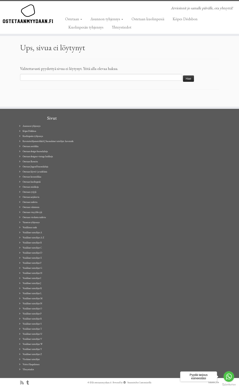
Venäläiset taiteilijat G (32, 267)
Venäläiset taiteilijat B (32, 242)
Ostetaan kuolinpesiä (148, 18)
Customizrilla (145, 382)
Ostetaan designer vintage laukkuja (38, 156)
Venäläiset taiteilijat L (32, 293)
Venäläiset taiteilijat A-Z (33, 237)
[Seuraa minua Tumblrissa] (29, 383)
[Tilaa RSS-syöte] (23, 383)
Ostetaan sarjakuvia (31, 196)
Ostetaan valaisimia (31, 207)
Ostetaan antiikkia (30, 146)
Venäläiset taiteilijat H (32, 273)
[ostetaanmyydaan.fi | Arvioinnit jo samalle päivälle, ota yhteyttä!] (28, 13)
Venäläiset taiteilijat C (32, 247)
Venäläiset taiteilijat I (32, 278)
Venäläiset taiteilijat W (33, 344)
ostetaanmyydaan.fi (102, 382)
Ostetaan (73, 18)
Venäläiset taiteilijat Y (32, 349)
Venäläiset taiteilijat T (32, 328)
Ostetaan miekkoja (31, 186)
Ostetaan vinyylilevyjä (32, 212)
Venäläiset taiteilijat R (32, 318)
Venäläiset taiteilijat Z (32, 354)
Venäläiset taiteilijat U (32, 333)
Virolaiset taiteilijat (31, 359)
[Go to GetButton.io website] (229, 384)
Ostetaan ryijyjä (29, 191)
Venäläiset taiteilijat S (32, 323)
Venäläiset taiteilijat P (32, 313)
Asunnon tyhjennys (107, 18)
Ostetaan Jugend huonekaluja (35, 166)
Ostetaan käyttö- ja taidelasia (35, 171)
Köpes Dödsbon (185, 18)
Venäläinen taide (30, 227)
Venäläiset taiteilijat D (32, 252)
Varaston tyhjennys (31, 222)
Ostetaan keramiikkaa (32, 176)
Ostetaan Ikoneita (30, 161)
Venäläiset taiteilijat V (32, 338)
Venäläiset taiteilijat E (32, 257)
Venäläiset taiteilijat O (32, 308)
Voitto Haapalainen (31, 364)
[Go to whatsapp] (229, 376)
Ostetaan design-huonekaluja (35, 151)
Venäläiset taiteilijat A (32, 232)
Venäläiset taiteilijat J (32, 283)
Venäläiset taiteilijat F (32, 262)
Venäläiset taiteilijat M (33, 298)
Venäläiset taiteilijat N (32, 303)
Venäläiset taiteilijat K (32, 288)
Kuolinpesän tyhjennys (85, 27)
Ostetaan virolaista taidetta (34, 217)
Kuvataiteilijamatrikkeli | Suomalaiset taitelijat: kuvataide (48, 141)
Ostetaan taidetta (30, 202)
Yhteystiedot (121, 27)
